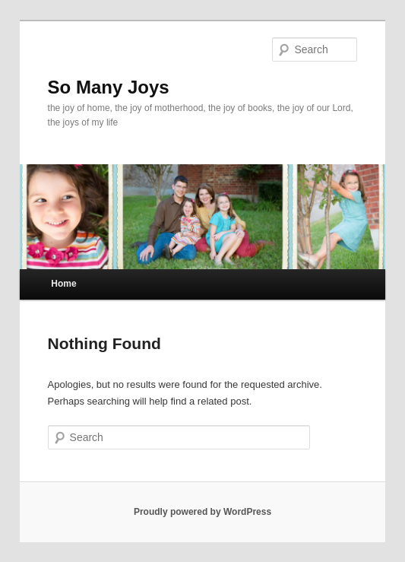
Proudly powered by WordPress (202, 511)
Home (63, 283)
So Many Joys (108, 87)
